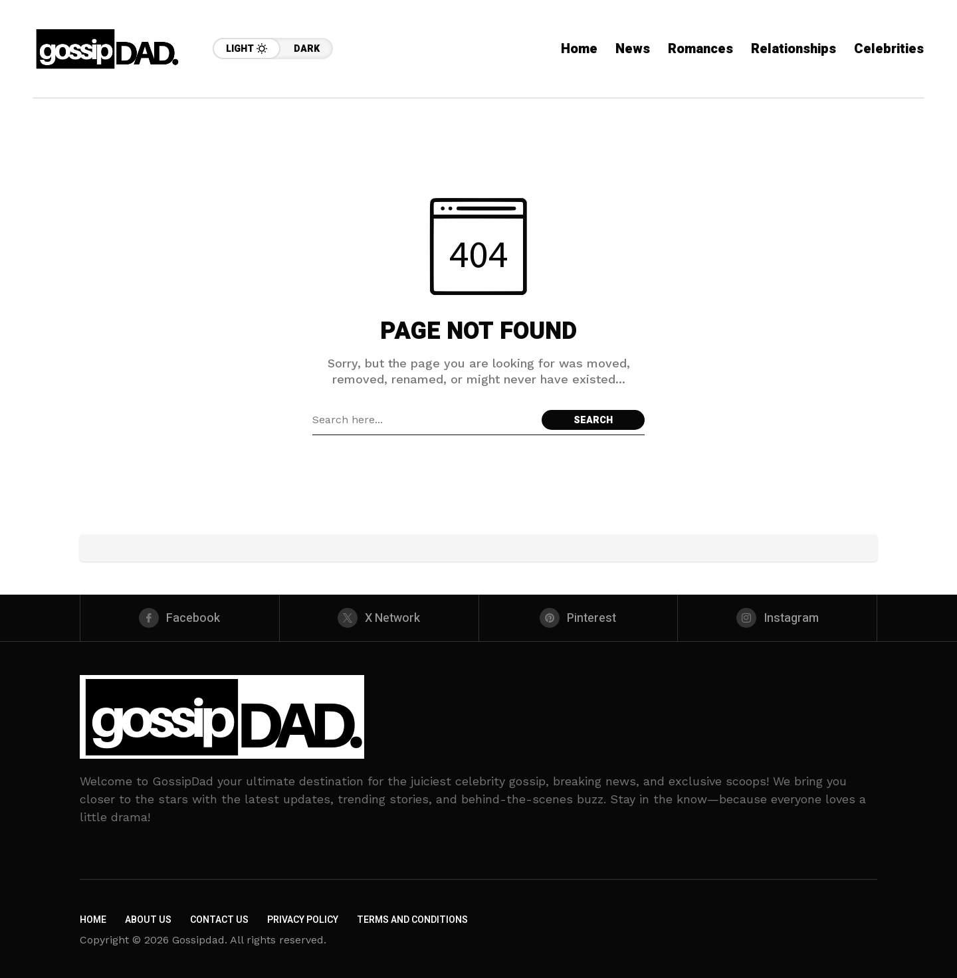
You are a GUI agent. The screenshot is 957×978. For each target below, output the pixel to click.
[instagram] (777, 618)
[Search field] (423, 420)
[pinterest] (578, 618)
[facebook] (179, 618)
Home (93, 920)
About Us (148, 920)
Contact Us (219, 920)
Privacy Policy (302, 920)
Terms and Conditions (412, 920)
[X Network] (379, 618)
